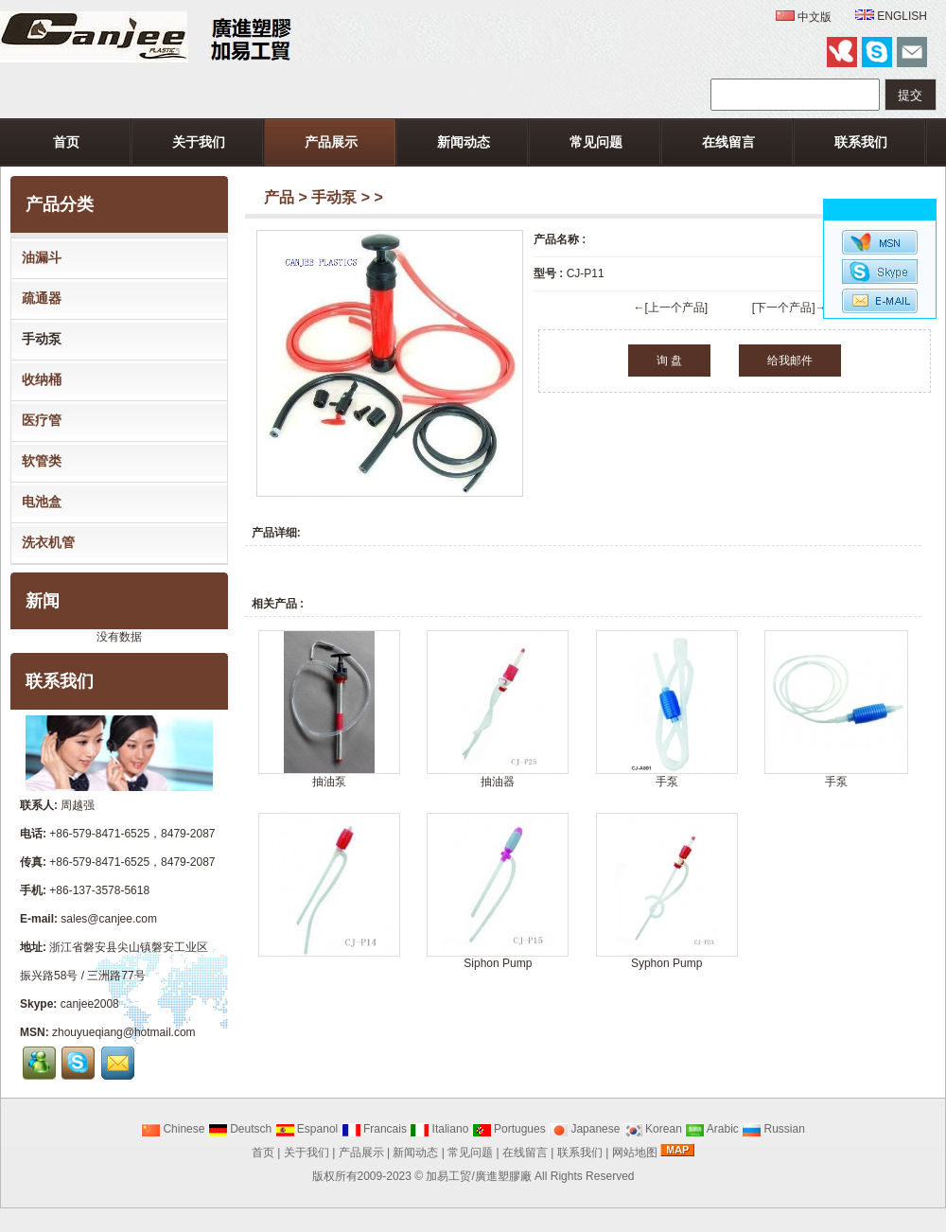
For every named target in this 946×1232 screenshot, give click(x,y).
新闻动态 (463, 142)
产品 (279, 197)
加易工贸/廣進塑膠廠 (478, 1176)
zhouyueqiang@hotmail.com (124, 1032)
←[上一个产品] (670, 307)
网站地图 (634, 1152)
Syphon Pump (666, 963)
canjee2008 (90, 1004)
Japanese (584, 1128)
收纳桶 (37, 379)
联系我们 (860, 142)
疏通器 (37, 298)
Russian (773, 1128)
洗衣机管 (44, 542)
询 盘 (669, 360)
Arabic (712, 1128)
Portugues (509, 1128)
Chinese (172, 1128)
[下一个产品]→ (789, 307)
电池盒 (37, 501)
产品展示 (331, 142)
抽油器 (498, 781)
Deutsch (240, 1128)
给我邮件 (790, 360)
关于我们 (198, 142)
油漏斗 (37, 257)
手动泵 (334, 197)
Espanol (307, 1128)
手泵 (667, 781)
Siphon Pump (498, 963)
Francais (374, 1128)
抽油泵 (329, 781)
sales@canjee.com (109, 918)
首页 (66, 142)
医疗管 (37, 420)
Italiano (439, 1128)
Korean (652, 1128)
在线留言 (728, 142)
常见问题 (595, 142)
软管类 (37, 460)
